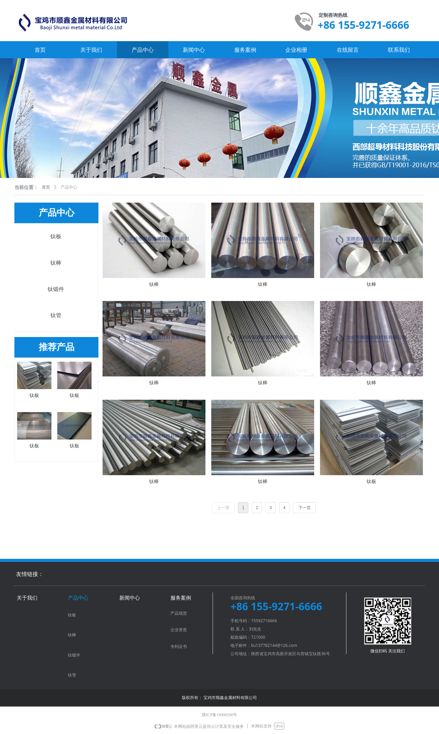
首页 (46, 187)
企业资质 (178, 629)
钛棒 (55, 263)
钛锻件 (56, 289)
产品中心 (69, 187)
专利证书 (178, 646)
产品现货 (178, 613)
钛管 (55, 315)
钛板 (55, 236)
